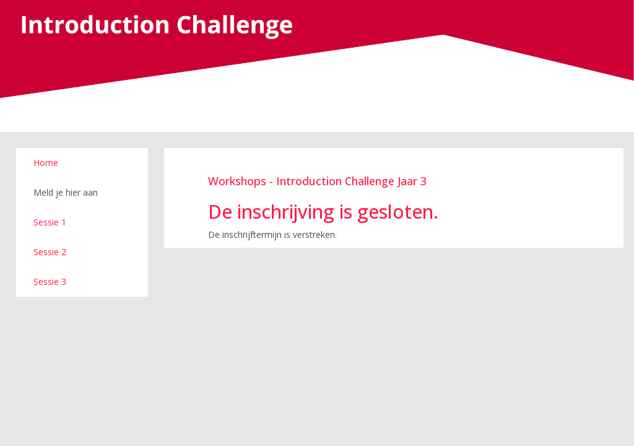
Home (45, 162)
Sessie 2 (49, 252)
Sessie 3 (49, 281)
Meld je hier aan (65, 192)
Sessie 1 (49, 222)
